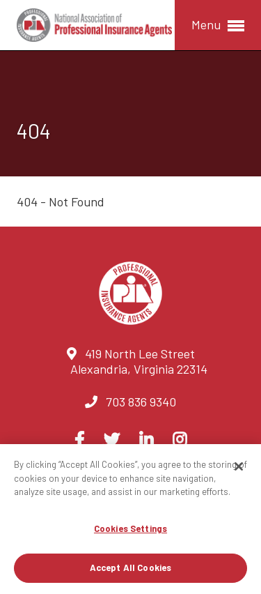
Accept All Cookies (130, 567)
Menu (217, 25)
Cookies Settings (130, 528)
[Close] (238, 466)
